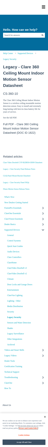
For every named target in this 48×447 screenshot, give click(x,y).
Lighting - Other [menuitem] (14, 301)
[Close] (45, 417)
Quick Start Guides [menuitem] (15, 246)
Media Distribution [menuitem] (15, 306)
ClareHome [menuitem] (12, 262)
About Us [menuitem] (7, 405)
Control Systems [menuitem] (14, 241)
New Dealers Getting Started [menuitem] (16, 202)
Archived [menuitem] (11, 344)
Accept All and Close (24, 442)
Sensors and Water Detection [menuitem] (19, 323)
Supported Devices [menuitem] (12, 230)
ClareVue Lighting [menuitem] (14, 295)
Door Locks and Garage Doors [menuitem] (19, 284)
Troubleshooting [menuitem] (11, 377)
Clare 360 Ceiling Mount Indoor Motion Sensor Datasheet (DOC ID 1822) (21, 128)
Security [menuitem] (10, 312)
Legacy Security (9, 59)
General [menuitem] (10, 235)
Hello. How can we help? (20, 29)
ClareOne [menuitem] (8, 383)
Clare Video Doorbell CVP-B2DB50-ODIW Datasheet (22, 162)
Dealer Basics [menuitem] (10, 224)
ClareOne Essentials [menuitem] (12, 213)
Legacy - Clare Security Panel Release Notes (19, 169)
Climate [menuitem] (10, 279)
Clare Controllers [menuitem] (14, 257)
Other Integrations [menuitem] (14, 339)
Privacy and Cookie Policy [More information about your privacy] (28, 428)
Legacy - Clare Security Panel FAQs (16, 182)
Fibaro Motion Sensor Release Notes (16, 189)
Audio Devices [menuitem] (13, 252)
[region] (24, 430)
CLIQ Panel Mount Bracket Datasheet (16, 176)
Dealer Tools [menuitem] (9, 361)
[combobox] (21, 35)
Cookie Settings (24, 435)
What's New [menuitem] (9, 197)
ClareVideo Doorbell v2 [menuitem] (17, 273)
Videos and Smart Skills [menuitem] (14, 350)
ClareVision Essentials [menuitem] (13, 219)
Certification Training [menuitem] (13, 366)
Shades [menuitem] (10, 328)
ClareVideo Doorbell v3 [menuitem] (17, 268)
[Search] (42, 35)
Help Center (8, 53)
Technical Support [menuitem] (11, 372)
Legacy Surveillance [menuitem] (15, 334)
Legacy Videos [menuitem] (10, 355)
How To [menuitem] (7, 388)
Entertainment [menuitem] (13, 290)
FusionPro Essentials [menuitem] (13, 208)
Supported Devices (25, 53)
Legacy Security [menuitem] (14, 317)
